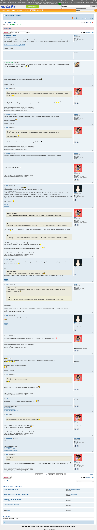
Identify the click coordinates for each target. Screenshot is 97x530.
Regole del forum (7, 28)
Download (26, 10)
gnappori (8, 505)
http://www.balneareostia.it (9, 409)
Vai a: (74, 481)
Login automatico (66, 8)
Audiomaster (6, 205)
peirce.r (8, 490)
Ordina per (49, 474)
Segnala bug (53, 526)
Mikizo (7, 185)
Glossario (39, 10)
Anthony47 (15, 24)
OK (60, 3)
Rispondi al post (7, 32)
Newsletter (46, 526)
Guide (13, 10)
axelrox (20, 24)
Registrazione (32, 6)
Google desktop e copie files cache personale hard (16, 494)
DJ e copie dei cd (9, 22)
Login (92, 18)
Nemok (7, 284)
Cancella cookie (76, 522)
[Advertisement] (38, 55)
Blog (23, 526)
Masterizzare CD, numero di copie (12, 499)
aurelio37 (10, 24)
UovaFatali (6, 204)
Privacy (41, 526)
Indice (6, 15)
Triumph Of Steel (9, 62)
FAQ (78, 18)
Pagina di (88, 32)
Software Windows (73, 494)
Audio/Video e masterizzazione (75, 499)
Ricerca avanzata (61, 526)
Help (26, 526)
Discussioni (17, 15)
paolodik (8, 500)
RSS (74, 18)
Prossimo (91, 474)
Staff (71, 522)
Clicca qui (44, 3)
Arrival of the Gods (70, 526)
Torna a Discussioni (8, 480)
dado (7, 88)
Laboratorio (11, 15)
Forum (32, 10)
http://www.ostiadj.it (8, 407)
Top (92, 49)
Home (3, 10)
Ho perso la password (81, 8)
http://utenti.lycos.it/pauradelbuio (10, 410)
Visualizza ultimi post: (34, 474)
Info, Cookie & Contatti (33, 526)
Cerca (82, 18)
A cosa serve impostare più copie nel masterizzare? (17, 509)
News (8, 10)
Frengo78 (8, 37)
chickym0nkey (9, 398)
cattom (8, 495)
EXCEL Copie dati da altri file (11, 489)
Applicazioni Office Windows (74, 489)
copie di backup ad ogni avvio (11, 504)
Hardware (19, 10)
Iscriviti (87, 18)
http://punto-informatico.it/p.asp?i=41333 (14, 45)
